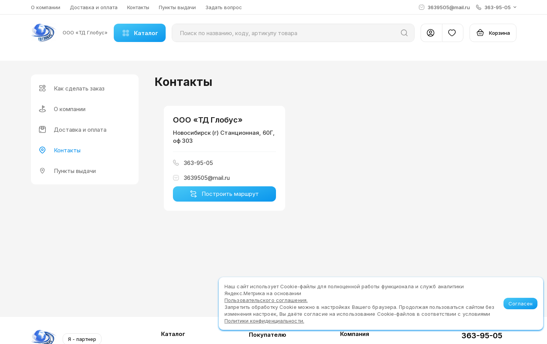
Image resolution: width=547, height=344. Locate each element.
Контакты (138, 7)
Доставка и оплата (94, 7)
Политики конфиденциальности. (264, 321)
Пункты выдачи (177, 7)
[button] (496, 7)
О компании (45, 7)
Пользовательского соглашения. (266, 300)
